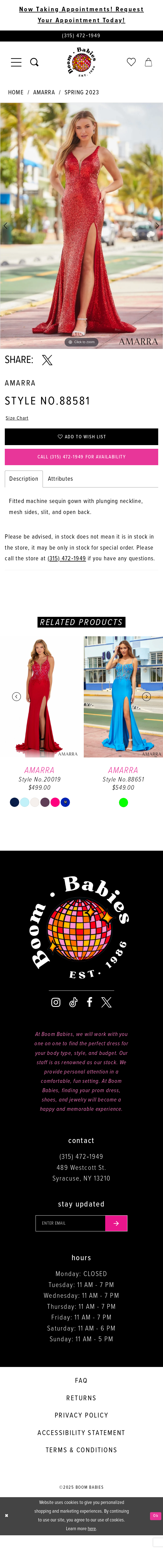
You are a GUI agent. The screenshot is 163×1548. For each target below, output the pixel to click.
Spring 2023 (82, 95)
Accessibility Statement (81, 1445)
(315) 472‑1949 (67, 568)
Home (16, 95)
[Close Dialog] (7, 1529)
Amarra (44, 95)
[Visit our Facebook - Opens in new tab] (89, 1012)
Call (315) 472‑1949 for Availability (82, 465)
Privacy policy (82, 1428)
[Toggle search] (34, 64)
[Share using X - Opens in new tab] (47, 362)
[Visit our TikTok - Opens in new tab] (73, 1012)
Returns (81, 1411)
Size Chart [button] (19, 421)
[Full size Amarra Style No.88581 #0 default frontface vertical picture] (81, 228)
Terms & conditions (82, 1463)
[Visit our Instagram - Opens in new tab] (55, 1012)
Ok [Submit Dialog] (155, 1528)
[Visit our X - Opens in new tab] (106, 1012)
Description (23, 489)
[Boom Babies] (81, 64)
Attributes (60, 489)
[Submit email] (122, 1234)
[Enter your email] (81, 1234)
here (92, 1541)
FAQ (81, 1393)
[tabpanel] (81, 228)
